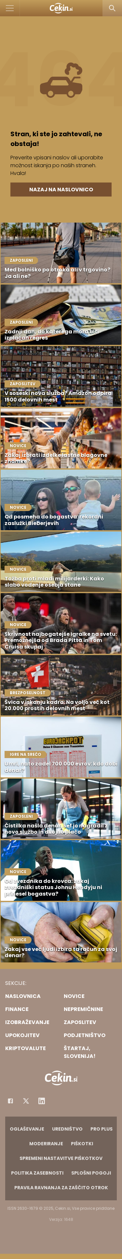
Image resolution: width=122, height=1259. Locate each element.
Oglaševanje (27, 1129)
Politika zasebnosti (37, 1173)
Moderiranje (46, 1143)
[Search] (112, 8)
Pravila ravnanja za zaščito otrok (61, 1187)
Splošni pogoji (91, 1173)
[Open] (10, 8)
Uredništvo (67, 1129)
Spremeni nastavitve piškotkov (61, 1158)
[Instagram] (41, 1101)
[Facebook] (10, 1101)
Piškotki (82, 1143)
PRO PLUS (101, 1129)
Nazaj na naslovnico (61, 189)
